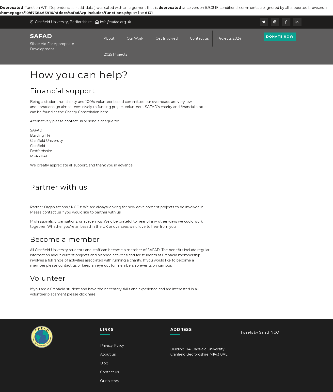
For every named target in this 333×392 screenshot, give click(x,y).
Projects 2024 (229, 38)
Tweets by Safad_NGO (259, 332)
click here (87, 294)
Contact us (199, 38)
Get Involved (167, 38)
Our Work (135, 38)
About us (108, 354)
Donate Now (284, 37)
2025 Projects (115, 54)
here (104, 112)
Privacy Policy (112, 345)
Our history (109, 381)
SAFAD (41, 36)
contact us (73, 121)
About (109, 38)
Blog (104, 363)
